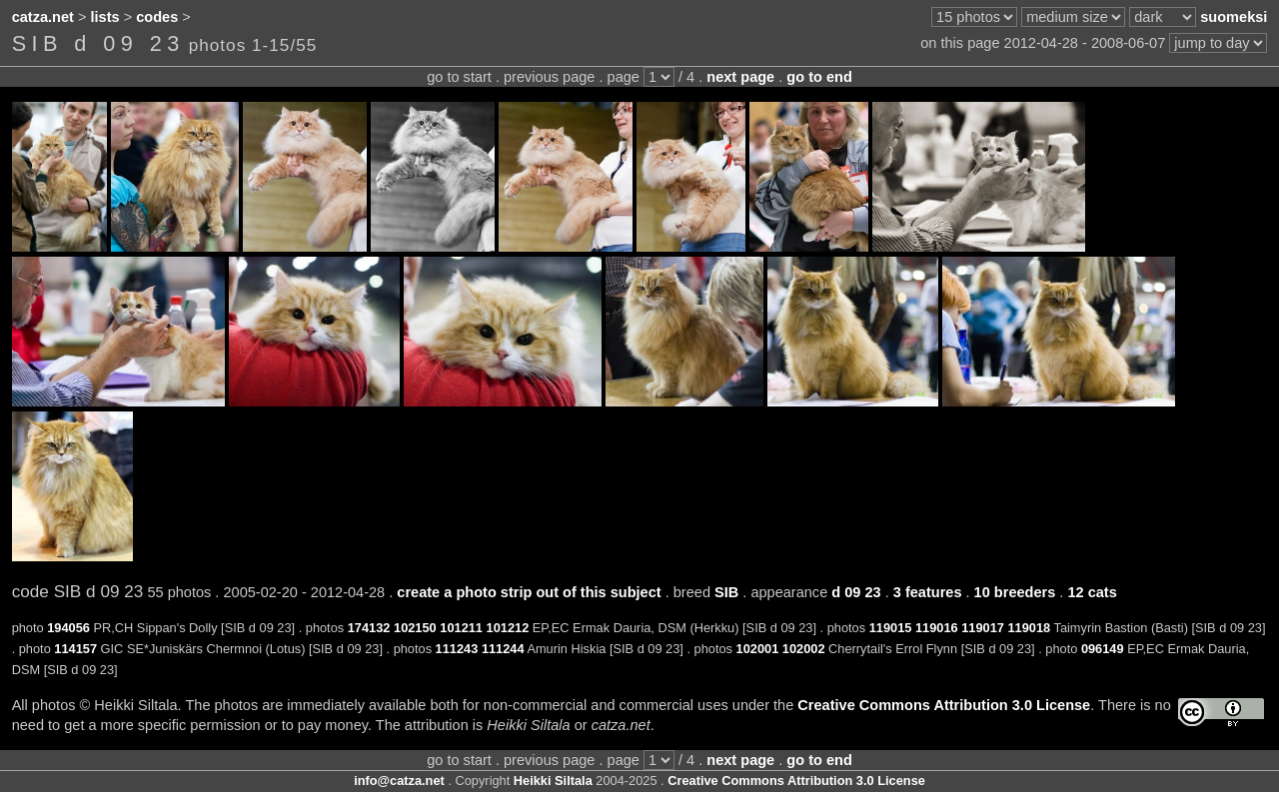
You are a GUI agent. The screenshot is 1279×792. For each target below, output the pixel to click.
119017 (982, 627)
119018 (1028, 627)
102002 (803, 648)
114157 (75, 648)
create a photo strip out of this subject (528, 592)
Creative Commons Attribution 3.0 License (943, 705)
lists (105, 17)
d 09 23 (855, 592)
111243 (457, 648)
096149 (1102, 648)
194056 (68, 627)
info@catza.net (399, 780)
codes (157, 17)
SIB (726, 592)
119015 (890, 627)
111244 (503, 648)
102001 (757, 648)
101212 (508, 627)
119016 (936, 627)
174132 (369, 627)
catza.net (43, 17)
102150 (415, 627)
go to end (818, 77)
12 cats (1091, 592)
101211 (461, 627)
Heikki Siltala (553, 780)
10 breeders (1015, 592)
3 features (927, 592)
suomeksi (1233, 17)
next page (740, 77)
